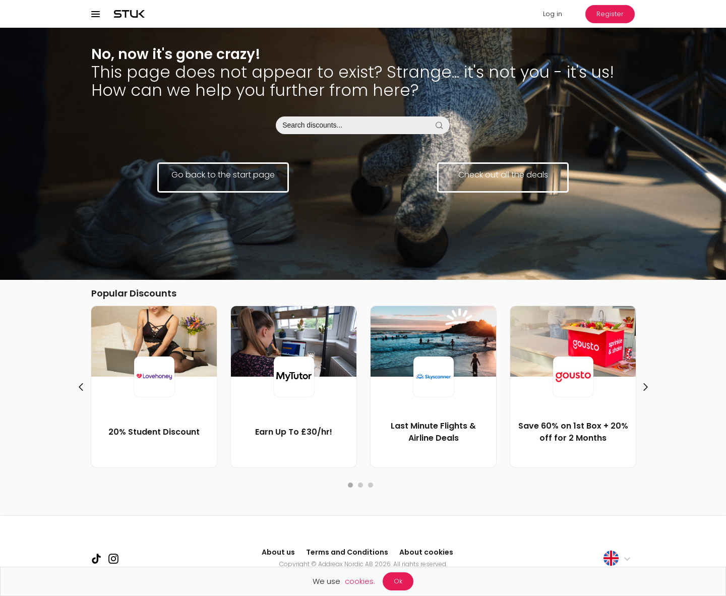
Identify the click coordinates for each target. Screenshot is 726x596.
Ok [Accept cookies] (398, 581)
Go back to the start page (223, 175)
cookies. (360, 581)
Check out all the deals (503, 175)
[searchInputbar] (363, 125)
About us (278, 552)
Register (610, 14)
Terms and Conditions (347, 552)
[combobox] (363, 125)
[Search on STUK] (439, 125)
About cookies (426, 552)
